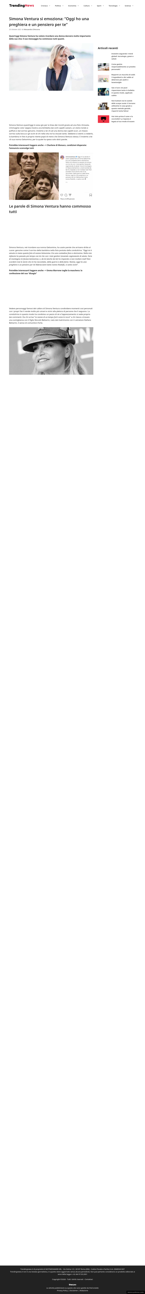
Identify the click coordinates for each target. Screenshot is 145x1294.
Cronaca (47, 5)
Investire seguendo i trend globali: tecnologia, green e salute (122, 56)
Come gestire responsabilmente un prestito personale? (123, 66)
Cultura (89, 5)
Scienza (130, 5)
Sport (101, 5)
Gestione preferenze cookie (135, 1292)
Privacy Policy (62, 1290)
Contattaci (89, 1279)
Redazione (84, 1290)
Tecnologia (116, 5)
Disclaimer (74, 1290)
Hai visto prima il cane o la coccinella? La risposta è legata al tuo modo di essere (122, 119)
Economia (74, 5)
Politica (60, 5)
